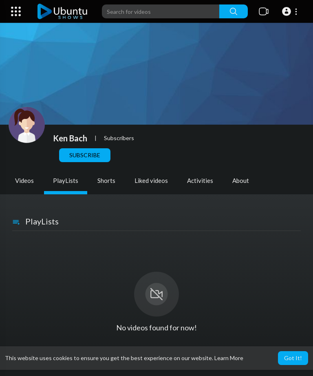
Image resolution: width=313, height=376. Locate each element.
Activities (200, 180)
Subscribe (84, 155)
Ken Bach (70, 138)
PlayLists (65, 180)
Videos (24, 180)
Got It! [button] (293, 357)
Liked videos (151, 180)
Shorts (106, 180)
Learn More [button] (228, 357)
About (240, 180)
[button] (290, 11)
